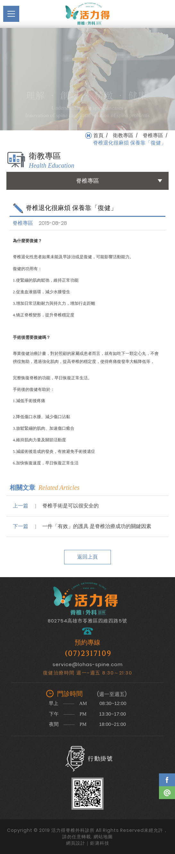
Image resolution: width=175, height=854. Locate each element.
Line (167, 792)
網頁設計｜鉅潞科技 (87, 843)
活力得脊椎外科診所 (87, 13)
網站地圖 (103, 836)
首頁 (98, 135)
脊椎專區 (153, 135)
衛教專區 (123, 135)
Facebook (167, 779)
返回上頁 (87, 556)
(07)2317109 (88, 653)
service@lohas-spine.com (88, 664)
